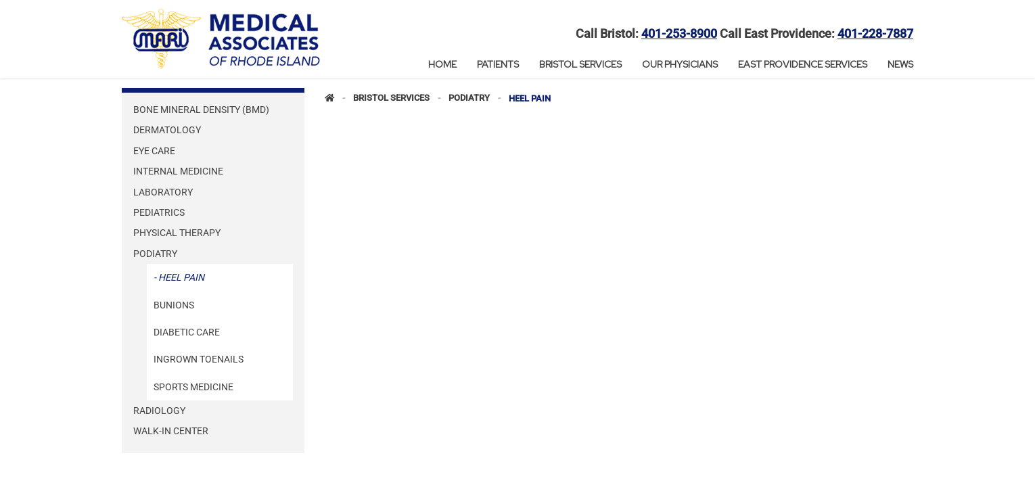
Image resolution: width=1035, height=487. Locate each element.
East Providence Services (802, 64)
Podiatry (155, 253)
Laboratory (163, 192)
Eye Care (154, 150)
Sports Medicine (193, 386)
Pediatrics (159, 212)
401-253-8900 (679, 34)
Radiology (159, 410)
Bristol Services (580, 64)
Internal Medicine (178, 171)
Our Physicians (680, 64)
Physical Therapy (177, 232)
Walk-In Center (170, 430)
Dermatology (167, 129)
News (900, 64)
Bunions (174, 305)
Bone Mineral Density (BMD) (201, 109)
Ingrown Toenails (199, 359)
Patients (498, 64)
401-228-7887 (875, 34)
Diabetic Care (187, 332)
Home (442, 64)
